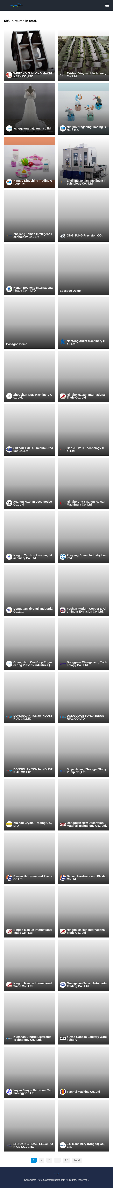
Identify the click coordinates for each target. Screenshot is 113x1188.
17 (66, 1160)
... (57, 1160)
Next (77, 1160)
